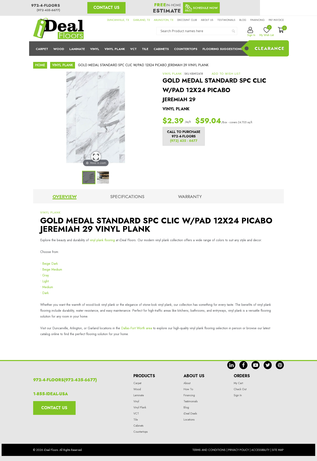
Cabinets (161, 49)
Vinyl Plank (115, 49)
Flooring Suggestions (222, 49)
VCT (136, 413)
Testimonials (226, 20)
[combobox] (196, 31)
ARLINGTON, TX (163, 20)
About (187, 383)
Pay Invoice (276, 20)
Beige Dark (50, 263)
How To (188, 389)
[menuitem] (158, 48)
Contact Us (106, 8)
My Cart (238, 383)
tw (268, 365)
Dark (45, 293)
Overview (65, 196)
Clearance (269, 48)
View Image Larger (96, 157)
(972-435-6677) (48, 10)
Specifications (127, 196)
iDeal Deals (190, 413)
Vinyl (94, 49)
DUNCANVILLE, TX (118, 20)
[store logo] (58, 28)
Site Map (278, 450)
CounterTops (185, 49)
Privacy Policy (238, 450)
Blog (242, 20)
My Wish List (266, 32)
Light (45, 281)
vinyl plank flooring (102, 240)
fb (243, 365)
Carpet (42, 49)
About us (207, 20)
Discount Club (187, 20)
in (231, 365)
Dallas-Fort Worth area (136, 328)
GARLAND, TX (141, 20)
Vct (133, 49)
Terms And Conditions (209, 450)
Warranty (190, 196)
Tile (145, 49)
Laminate (77, 49)
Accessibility (260, 450)
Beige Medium (52, 269)
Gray (45, 275)
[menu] (158, 48)
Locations (189, 419)
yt (255, 365)
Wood (58, 49)
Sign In (238, 395)
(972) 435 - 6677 (184, 140)
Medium (47, 287)
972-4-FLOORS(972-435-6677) (65, 380)
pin (280, 365)
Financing (257, 20)
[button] (226, 74)
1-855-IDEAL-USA (50, 394)
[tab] (64, 197)
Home (40, 65)
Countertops (140, 432)
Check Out (240, 389)
